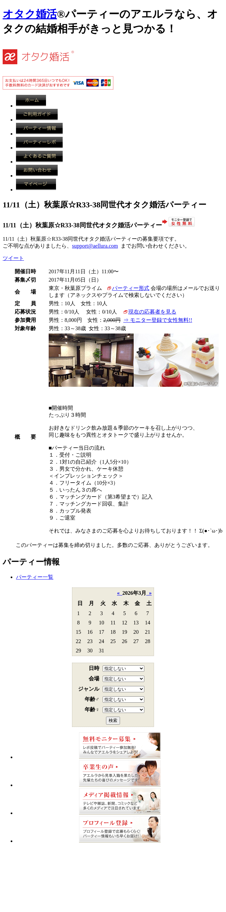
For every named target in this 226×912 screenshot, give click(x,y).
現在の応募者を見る (152, 312)
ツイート (13, 258)
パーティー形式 (130, 288)
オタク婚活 (30, 14)
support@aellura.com (95, 246)
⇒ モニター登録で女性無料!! (157, 320)
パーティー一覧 (34, 577)
